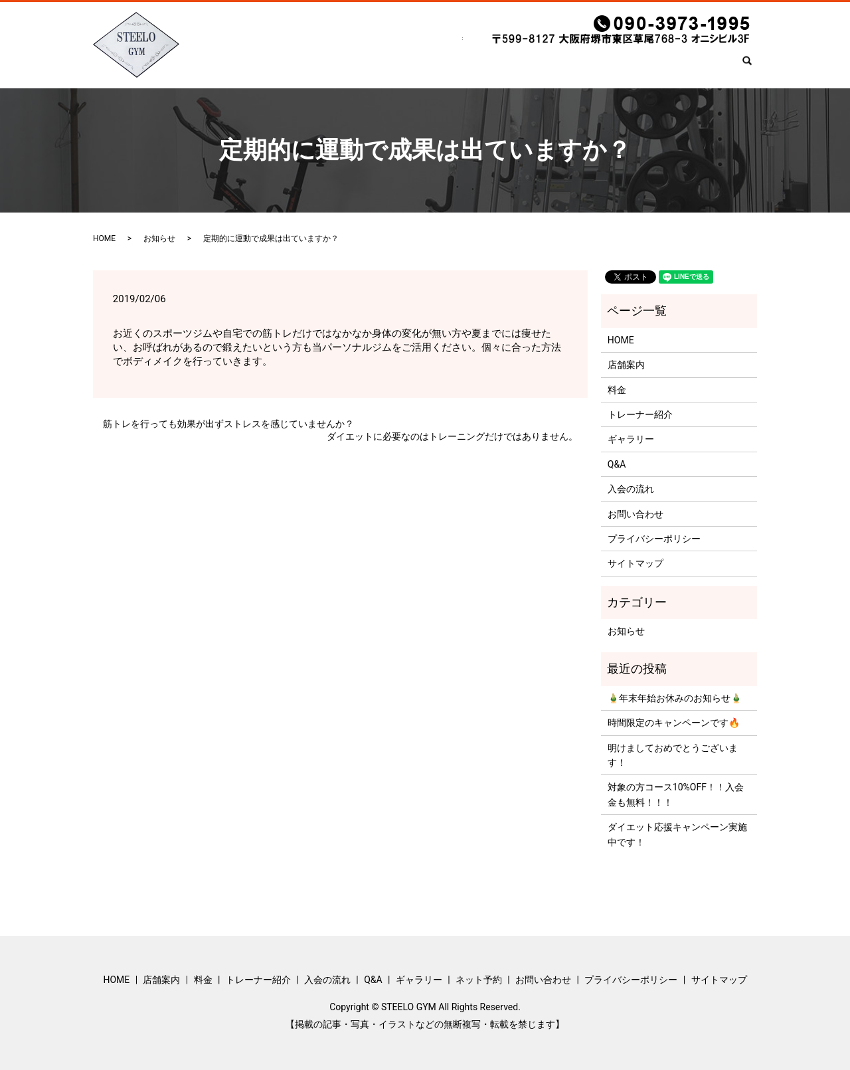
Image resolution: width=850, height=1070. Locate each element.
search (752, 67)
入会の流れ (463, 67)
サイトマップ (635, 563)
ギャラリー (565, 67)
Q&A (514, 67)
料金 (328, 67)
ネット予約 (630, 67)
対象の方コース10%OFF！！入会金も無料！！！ (676, 794)
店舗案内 (281, 67)
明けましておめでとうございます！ (673, 755)
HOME (231, 67)
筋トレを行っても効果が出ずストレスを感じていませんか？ (228, 423)
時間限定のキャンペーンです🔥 (674, 722)
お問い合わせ (700, 67)
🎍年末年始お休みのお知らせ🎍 (675, 698)
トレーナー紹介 (388, 67)
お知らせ (159, 238)
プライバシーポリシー (654, 538)
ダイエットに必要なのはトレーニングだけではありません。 (452, 436)
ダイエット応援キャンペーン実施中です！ (677, 834)
